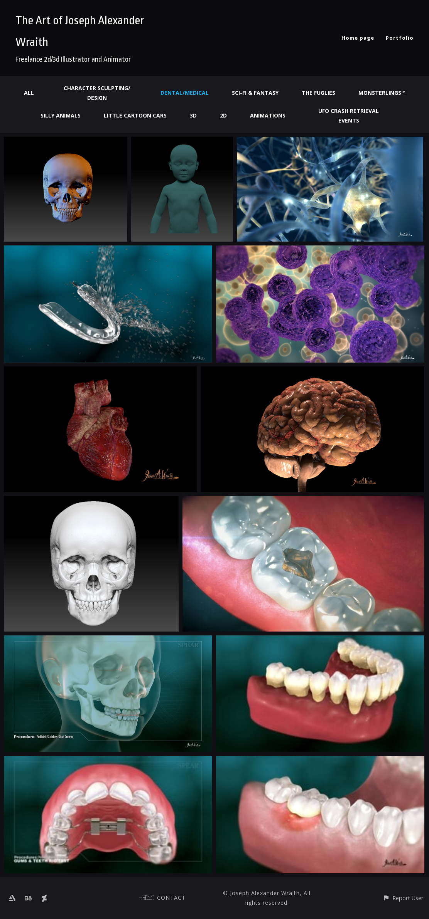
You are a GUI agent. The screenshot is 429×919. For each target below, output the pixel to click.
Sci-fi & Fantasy (255, 92)
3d (193, 115)
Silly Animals (61, 115)
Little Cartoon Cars (135, 115)
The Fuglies (318, 92)
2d (223, 115)
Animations (267, 115)
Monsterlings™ (381, 92)
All (29, 92)
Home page (357, 37)
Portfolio (400, 37)
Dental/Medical (184, 92)
